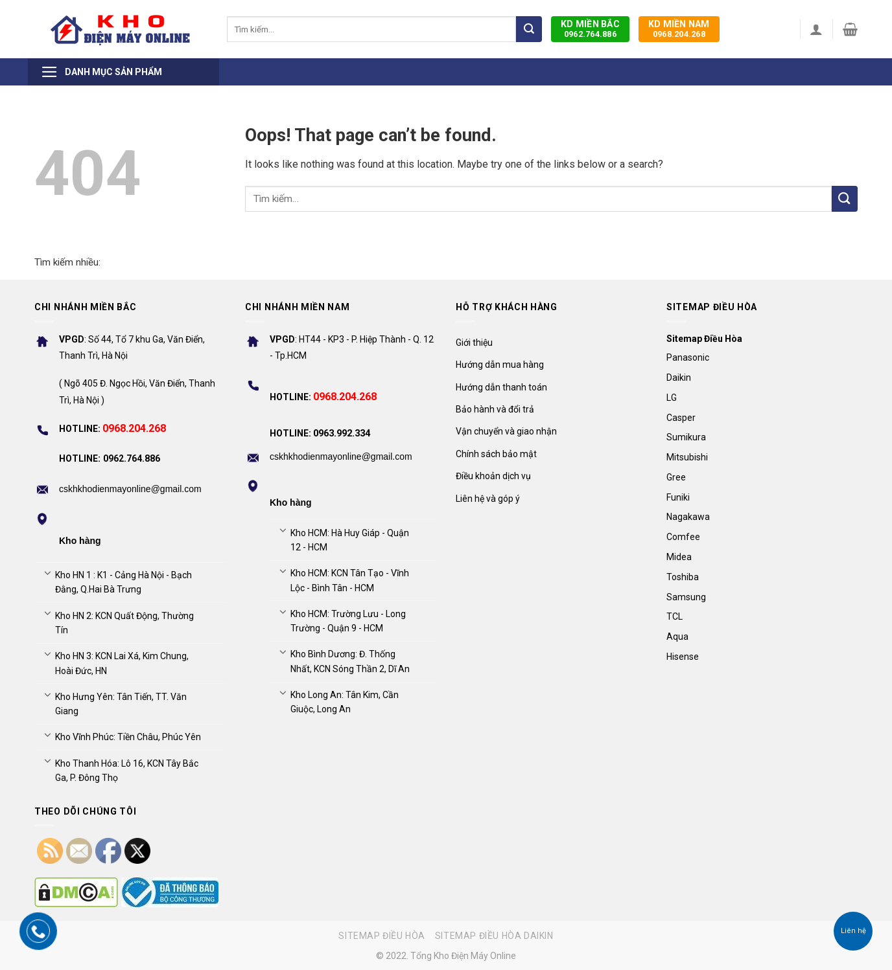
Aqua (677, 636)
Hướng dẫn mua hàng (500, 364)
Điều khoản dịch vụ (493, 476)
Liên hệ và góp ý (488, 498)
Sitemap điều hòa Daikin (494, 936)
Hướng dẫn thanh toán (501, 387)
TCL (674, 616)
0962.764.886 (590, 29)
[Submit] (529, 29)
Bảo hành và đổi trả (495, 409)
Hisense (682, 656)
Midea (679, 557)
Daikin (678, 377)
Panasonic (687, 357)
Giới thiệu (474, 342)
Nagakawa (688, 517)
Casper (681, 417)
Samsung (686, 597)
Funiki (678, 497)
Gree (676, 477)
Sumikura (686, 437)
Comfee (683, 537)
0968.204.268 (679, 29)
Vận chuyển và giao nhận (506, 431)
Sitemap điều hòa (381, 936)
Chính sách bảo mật (496, 454)
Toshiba (682, 577)
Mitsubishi (687, 457)
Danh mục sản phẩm (101, 72)
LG (671, 397)
